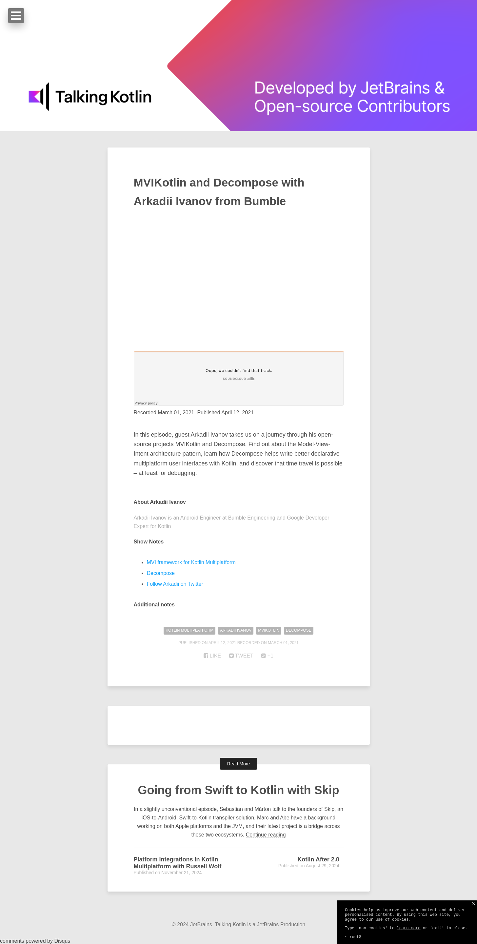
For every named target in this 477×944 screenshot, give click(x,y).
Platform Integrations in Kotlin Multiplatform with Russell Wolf (178, 863)
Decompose (161, 573)
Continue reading (266, 834)
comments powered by (35, 941)
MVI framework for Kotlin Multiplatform (191, 562)
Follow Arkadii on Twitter (175, 584)
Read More (238, 763)
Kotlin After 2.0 (318, 859)
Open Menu (16, 15)
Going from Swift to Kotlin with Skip (238, 790)
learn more (408, 928)
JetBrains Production (281, 924)
